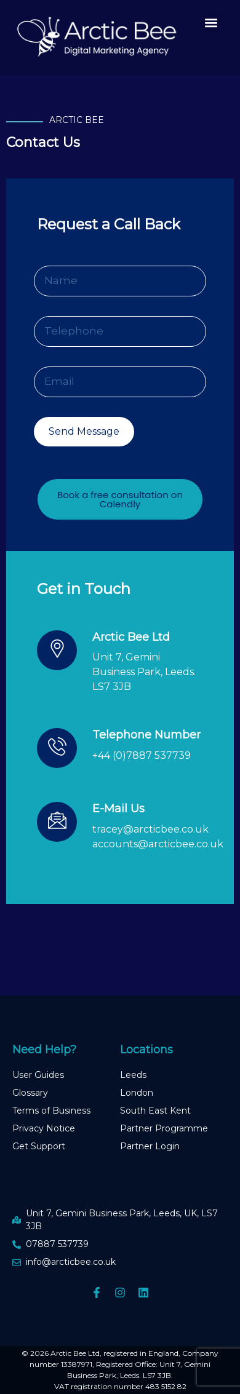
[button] (211, 22)
